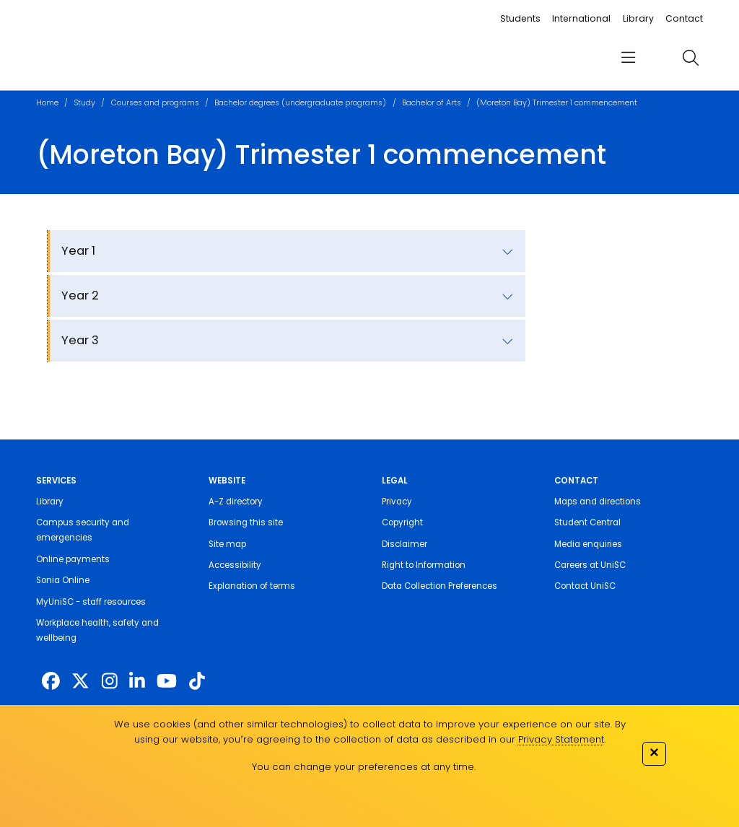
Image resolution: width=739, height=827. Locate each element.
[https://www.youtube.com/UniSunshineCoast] (167, 681)
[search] (690, 58)
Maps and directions (597, 501)
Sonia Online (62, 580)
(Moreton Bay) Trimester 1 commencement (556, 102)
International (581, 18)
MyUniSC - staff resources (91, 602)
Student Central (587, 522)
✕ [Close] (654, 752)
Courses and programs (155, 102)
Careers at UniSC (590, 565)
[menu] (628, 58)
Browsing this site (246, 522)
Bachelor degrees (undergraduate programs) (300, 102)
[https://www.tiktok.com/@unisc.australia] (197, 681)
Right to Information (423, 565)
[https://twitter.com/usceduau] (80, 681)
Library (638, 18)
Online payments (73, 559)
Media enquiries (588, 544)
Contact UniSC (585, 586)
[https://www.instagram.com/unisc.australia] (110, 681)
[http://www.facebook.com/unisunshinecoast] (51, 681)
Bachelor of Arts (431, 102)
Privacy (397, 501)
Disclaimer (404, 544)
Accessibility (235, 565)
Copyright (402, 522)
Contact (684, 18)
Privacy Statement (561, 739)
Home (47, 102)
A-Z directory (236, 501)
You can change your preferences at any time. (364, 767)
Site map (227, 544)
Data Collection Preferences (439, 586)
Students (520, 18)
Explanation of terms (252, 586)
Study (84, 102)
